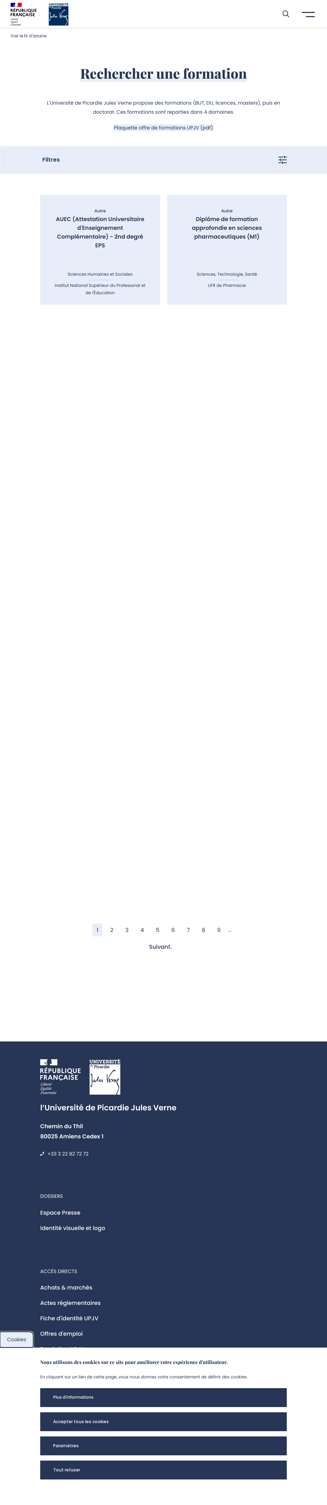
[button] (282, 14)
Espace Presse (60, 1213)
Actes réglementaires (70, 1303)
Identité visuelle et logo (72, 1228)
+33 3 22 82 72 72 (68, 1153)
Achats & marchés (66, 1288)
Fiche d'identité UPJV (69, 1318)
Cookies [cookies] (16, 1339)
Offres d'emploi (61, 1334)
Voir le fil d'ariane (28, 36)
